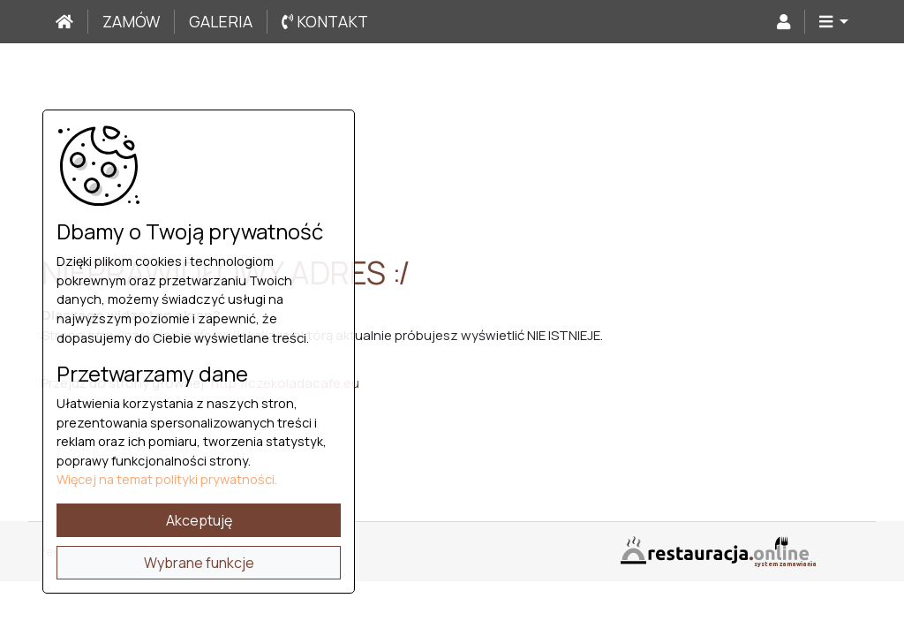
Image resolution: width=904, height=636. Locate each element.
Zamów (131, 21)
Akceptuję (199, 520)
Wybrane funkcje (199, 562)
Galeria (220, 21)
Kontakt (325, 21)
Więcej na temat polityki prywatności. (166, 479)
